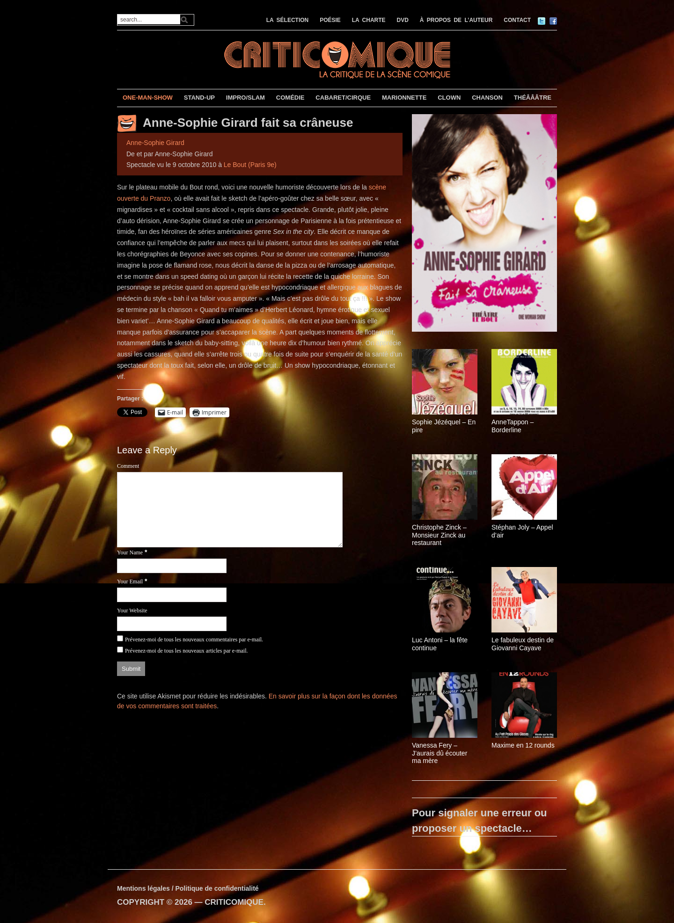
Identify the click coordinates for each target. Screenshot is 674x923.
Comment (128, 466)
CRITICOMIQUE (234, 902)
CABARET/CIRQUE (343, 97)
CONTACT (517, 20)
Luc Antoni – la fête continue (440, 644)
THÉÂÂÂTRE (532, 97)
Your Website (132, 610)
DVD (403, 20)
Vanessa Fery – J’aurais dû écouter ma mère (439, 753)
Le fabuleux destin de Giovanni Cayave (522, 644)
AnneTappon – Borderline (512, 426)
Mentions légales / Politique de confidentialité (188, 888)
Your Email (130, 581)
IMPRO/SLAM (245, 97)
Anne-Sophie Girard (155, 142)
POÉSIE (330, 20)
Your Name (130, 552)
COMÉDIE (290, 97)
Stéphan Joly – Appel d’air (522, 531)
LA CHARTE (369, 20)
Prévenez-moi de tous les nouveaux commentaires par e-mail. (194, 639)
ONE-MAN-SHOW (148, 97)
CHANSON (487, 97)
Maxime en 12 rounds (523, 745)
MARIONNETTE (404, 97)
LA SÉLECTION (287, 20)
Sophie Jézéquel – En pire (444, 426)
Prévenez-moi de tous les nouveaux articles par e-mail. (186, 650)
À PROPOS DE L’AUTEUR (456, 20)
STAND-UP (199, 97)
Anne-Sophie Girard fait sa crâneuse (248, 123)
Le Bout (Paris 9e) (250, 164)
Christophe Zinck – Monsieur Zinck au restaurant (439, 535)
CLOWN (449, 97)
